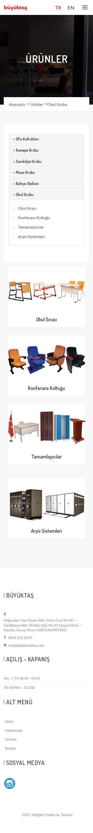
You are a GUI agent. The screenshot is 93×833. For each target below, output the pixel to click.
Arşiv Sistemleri (31, 236)
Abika (9, 721)
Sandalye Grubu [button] (27, 161)
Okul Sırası (27, 208)
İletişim (10, 748)
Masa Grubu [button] (24, 172)
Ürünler (36, 104)
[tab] (46, 139)
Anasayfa (17, 104)
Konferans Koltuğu (34, 217)
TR (58, 7)
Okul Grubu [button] (23, 194)
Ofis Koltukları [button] (26, 138)
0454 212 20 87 (20, 638)
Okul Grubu (57, 104)
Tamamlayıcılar (31, 227)
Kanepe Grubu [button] (25, 150)
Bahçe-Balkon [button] (26, 183)
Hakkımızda (13, 730)
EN (70, 7)
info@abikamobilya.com (26, 645)
